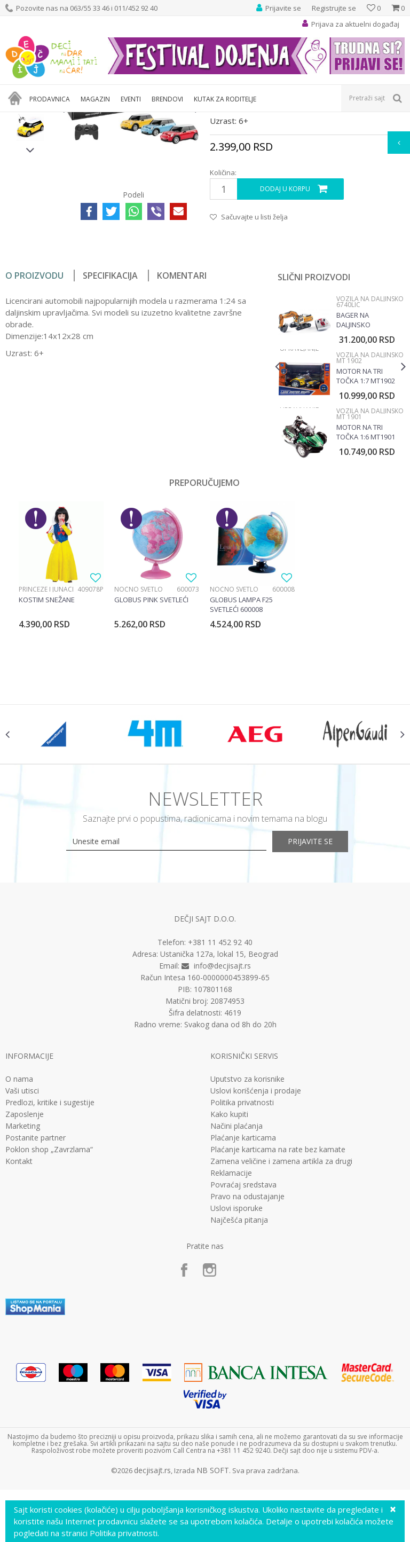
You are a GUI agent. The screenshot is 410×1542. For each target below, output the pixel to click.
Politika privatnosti (242, 1232)
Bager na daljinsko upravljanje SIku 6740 (364, 439)
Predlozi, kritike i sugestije (49, 1232)
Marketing (22, 1256)
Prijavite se (322, 971)
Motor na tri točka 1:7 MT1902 (365, 495)
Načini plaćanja (236, 1256)
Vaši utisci (22, 1220)
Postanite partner (35, 1267)
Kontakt (19, 1291)
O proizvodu (34, 394)
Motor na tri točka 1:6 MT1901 (365, 551)
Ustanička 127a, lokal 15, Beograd (219, 1084)
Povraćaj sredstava (243, 1314)
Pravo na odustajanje (247, 1326)
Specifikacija (110, 394)
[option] (30, 190)
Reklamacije (231, 1303)
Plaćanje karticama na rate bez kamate (277, 1279)
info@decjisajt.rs (222, 1095)
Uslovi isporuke (236, 1338)
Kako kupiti (229, 1244)
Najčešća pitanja (239, 1350)
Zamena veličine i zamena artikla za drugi (281, 1291)
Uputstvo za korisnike (247, 1209)
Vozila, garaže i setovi (163, 118)
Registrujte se (334, 8)
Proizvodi (54, 118)
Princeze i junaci (46, 708)
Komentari (182, 394)
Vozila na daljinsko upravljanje (249, 118)
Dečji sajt (19, 118)
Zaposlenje (24, 1244)
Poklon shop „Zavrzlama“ (49, 1279)
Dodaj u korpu (284, 308)
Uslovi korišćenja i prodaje (255, 1220)
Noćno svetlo (138, 708)
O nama (19, 1209)
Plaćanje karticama (243, 1267)
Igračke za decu (99, 118)
